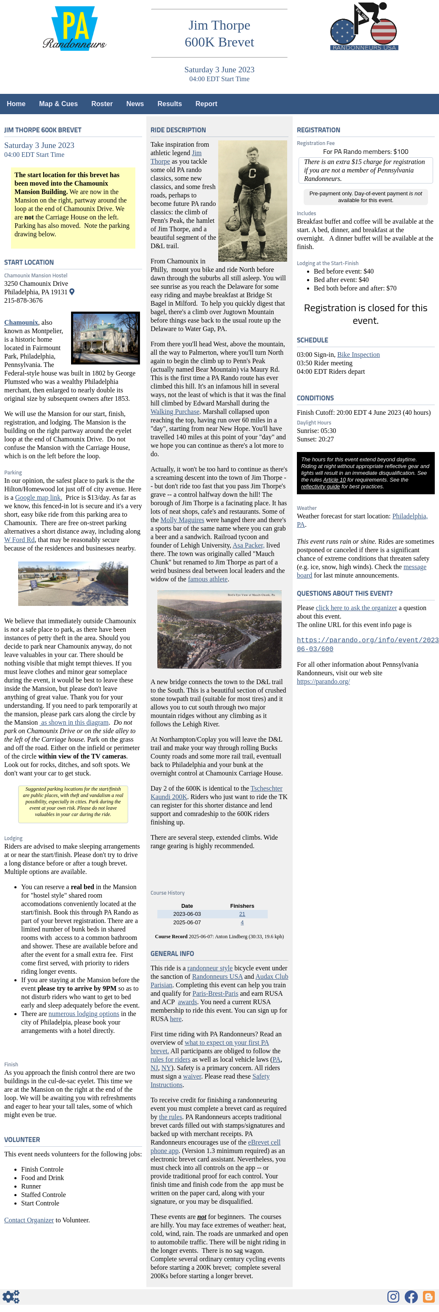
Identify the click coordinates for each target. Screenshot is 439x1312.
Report (206, 103)
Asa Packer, (249, 545)
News (135, 103)
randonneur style (210, 968)
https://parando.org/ (323, 681)
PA (276, 1059)
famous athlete (208, 579)
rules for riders (170, 1059)
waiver (192, 1076)
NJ (154, 1067)
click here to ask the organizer (356, 607)
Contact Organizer (29, 1220)
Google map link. (39, 497)
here (176, 1018)
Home (16, 103)
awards (187, 1001)
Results (170, 103)
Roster (102, 103)
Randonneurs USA (217, 976)
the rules (170, 1116)
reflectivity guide (320, 486)
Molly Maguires (183, 519)
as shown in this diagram (74, 722)
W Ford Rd (19, 539)
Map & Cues (58, 103)
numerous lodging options (84, 1013)
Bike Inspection (358, 354)
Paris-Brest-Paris (215, 993)
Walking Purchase (175, 411)
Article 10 (334, 480)
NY (166, 1067)
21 (242, 914)
